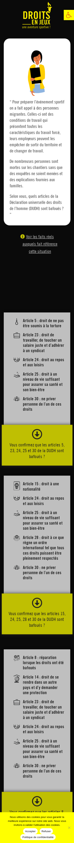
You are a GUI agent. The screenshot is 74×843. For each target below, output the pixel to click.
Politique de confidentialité (37, 837)
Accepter (30, 831)
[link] (69, 15)
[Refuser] (69, 828)
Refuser (46, 831)
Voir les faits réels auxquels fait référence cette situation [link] (38, 244)
